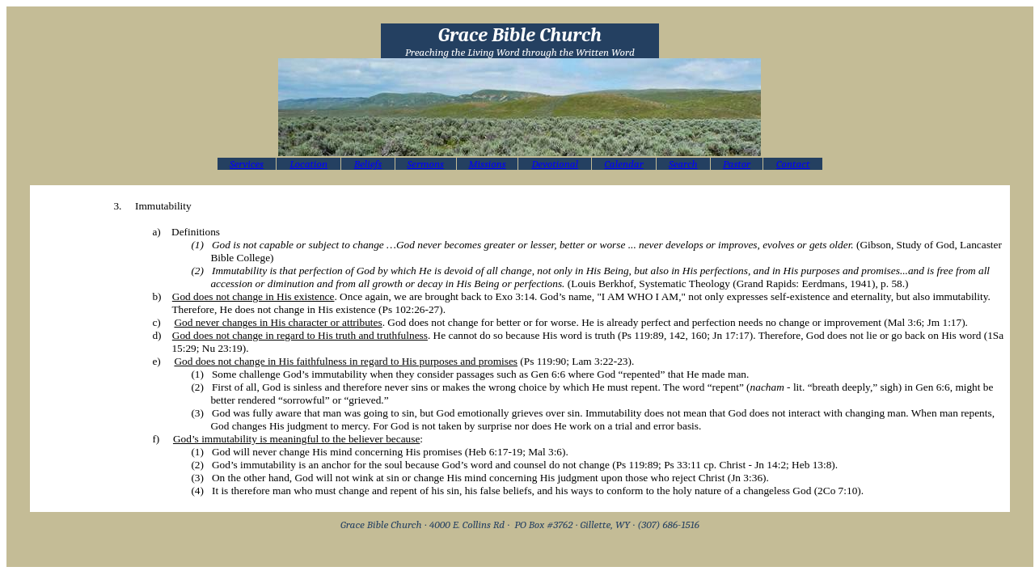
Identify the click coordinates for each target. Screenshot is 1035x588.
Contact (793, 164)
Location (308, 164)
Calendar (623, 164)
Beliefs (368, 164)
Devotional (554, 164)
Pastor (736, 164)
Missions (486, 164)
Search (683, 164)
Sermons (426, 164)
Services (247, 164)
